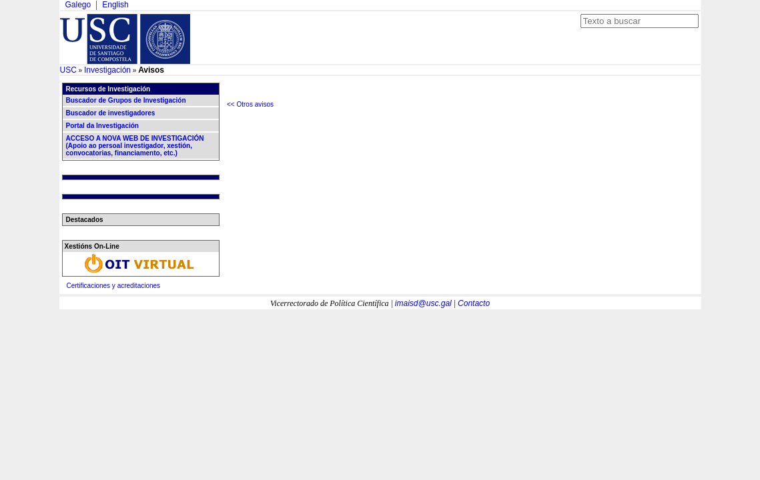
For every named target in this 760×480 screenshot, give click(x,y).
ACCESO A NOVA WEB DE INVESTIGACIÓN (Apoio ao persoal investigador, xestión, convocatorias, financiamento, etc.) (135, 146)
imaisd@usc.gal (423, 303)
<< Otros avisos (250, 104)
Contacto (474, 303)
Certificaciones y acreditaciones (114, 285)
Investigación (107, 70)
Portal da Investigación (102, 125)
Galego (78, 4)
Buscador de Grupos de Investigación (126, 100)
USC (68, 70)
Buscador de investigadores (110, 113)
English (115, 4)
